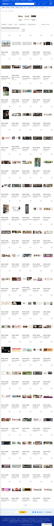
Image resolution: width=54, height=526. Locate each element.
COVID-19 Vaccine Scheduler (44, 518)
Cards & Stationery (31, 7)
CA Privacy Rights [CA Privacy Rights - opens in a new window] (47, 520)
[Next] (30, 505)
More (47, 7)
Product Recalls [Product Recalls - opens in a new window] (5, 520)
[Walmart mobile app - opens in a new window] (48, 512)
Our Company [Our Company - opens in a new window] (23, 518)
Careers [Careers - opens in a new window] (18, 518)
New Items (7, 7)
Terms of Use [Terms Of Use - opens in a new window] (33, 520)
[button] (6, 35)
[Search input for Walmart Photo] (24, 4)
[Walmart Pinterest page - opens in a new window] (37, 512)
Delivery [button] (10, 24)
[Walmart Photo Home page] (7, 4)
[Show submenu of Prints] (26, 7)
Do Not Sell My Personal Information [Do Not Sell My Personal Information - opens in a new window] (26, 521)
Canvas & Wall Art (42, 7)
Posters (36, 7)
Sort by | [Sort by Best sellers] (43, 24)
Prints (25, 7)
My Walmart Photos (24, 0)
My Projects (18, 0)
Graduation (12, 7)
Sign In (50, 0)
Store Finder (13, 0)
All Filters (4, 24)
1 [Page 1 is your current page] (25, 505)
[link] (20, 17)
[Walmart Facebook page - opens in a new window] (33, 512)
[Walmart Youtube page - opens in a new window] (40, 512)
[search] (23, 30)
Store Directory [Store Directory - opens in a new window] (13, 518)
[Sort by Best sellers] (49, 24)
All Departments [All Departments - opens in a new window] (6, 518)
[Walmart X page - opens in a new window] (35, 512)
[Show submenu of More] (48, 7)
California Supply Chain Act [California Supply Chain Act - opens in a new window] (13, 521)
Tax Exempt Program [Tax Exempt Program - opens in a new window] (17, 520)
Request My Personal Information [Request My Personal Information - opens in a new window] (39, 521)
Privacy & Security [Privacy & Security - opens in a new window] (40, 520)
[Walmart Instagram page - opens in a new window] (42, 512)
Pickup (21, 7)
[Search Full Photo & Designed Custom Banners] (11, 30)
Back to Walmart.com (5, 0)
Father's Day (17, 7)
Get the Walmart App (26, 520)
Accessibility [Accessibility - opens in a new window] (11, 520)
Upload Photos (30, 0)
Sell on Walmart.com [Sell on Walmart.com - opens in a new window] (31, 518)
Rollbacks (3, 7)
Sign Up (22, 512)
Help (39, 3)
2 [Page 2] (27, 505)
